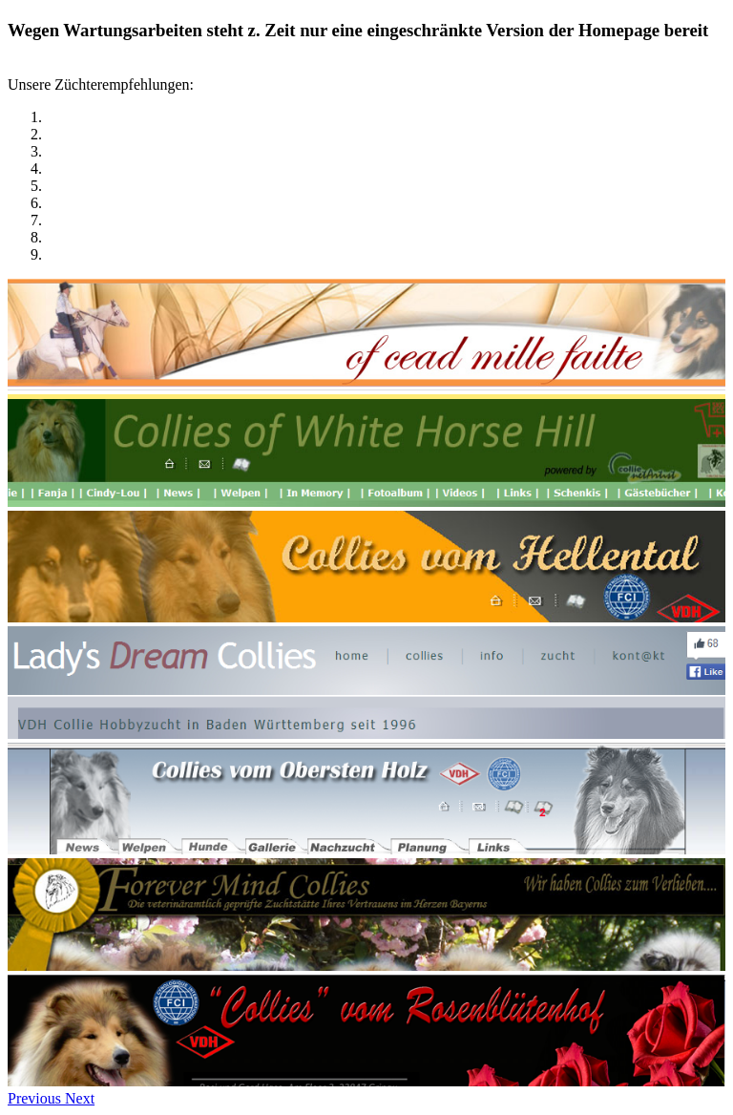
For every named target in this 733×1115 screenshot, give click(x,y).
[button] (36, 1098)
